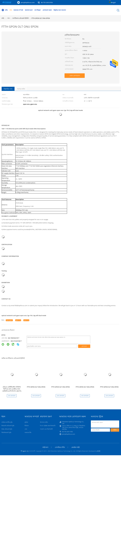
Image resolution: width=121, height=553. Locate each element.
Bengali (113, 2)
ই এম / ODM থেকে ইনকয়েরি (47, 426)
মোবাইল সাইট (75, 447)
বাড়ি (5, 10)
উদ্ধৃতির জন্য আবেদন (60, 10)
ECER (98, 451)
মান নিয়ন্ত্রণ (37, 10)
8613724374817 (16, 341)
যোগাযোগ (84, 346)
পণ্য (10, 10)
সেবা (26, 429)
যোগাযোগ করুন (47, 10)
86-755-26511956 (47, 2)
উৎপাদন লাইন (44, 422)
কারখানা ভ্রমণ (29, 10)
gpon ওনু (18, 320)
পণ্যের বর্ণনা (21, 89)
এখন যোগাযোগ (74, 75)
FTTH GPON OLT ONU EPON (40, 18)
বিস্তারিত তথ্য (8, 89)
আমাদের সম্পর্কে (18, 10)
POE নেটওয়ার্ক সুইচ (7, 429)
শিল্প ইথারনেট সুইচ (6, 432)
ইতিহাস (27, 426)
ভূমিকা (26, 422)
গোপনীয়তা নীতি (60, 447)
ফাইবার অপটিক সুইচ (7, 422)
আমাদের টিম (28, 432)
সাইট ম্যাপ (45, 447)
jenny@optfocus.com (28, 2)
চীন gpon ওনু (24, 451)
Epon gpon (9, 320)
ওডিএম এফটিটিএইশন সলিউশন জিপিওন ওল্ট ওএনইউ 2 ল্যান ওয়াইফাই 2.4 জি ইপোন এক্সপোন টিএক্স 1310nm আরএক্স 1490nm (12, 390)
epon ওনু (26, 320)
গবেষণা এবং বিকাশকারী (46, 429)
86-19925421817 (13, 338)
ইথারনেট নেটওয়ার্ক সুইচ (8, 426)
